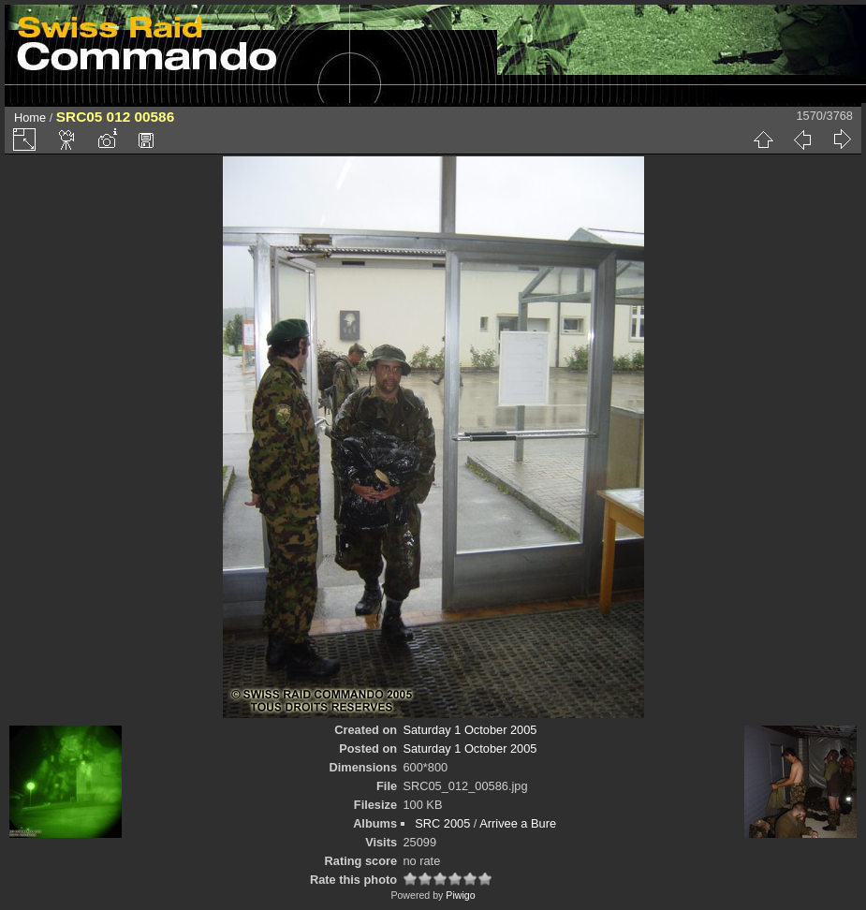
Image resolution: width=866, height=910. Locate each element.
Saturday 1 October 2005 (469, 730)
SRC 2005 (442, 823)
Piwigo (460, 895)
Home (30, 117)
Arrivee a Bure (517, 823)
